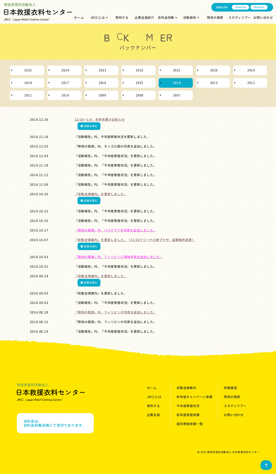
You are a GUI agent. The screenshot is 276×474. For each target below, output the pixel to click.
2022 (139, 70)
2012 (251, 83)
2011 (28, 95)
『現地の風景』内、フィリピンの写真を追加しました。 (116, 312)
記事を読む (89, 126)
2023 (102, 70)
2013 (214, 83)
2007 (176, 95)
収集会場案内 (186, 387)
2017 (65, 83)
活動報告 (191, 17)
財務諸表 (230, 387)
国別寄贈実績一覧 (190, 423)
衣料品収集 (167, 17)
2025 (28, 70)
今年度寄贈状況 (188, 405)
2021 (176, 70)
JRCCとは (99, 17)
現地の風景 (215, 17)
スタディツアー (239, 17)
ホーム (79, 17)
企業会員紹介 (144, 17)
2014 (176, 83)
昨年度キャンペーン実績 (195, 396)
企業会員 (153, 414)
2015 (139, 83)
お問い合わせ (263, 17)
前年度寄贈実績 (188, 414)
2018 (28, 83)
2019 (251, 70)
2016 (102, 83)
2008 (139, 95)
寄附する (122, 17)
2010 (65, 95)
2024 (65, 70)
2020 (214, 70)
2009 (102, 95)
